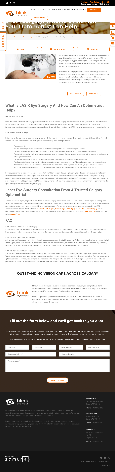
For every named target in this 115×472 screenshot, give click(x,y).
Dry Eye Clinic (57, 10)
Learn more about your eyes (23, 37)
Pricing (82, 10)
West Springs (95, 2)
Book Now (94, 10)
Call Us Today (75, 94)
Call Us (22, 49)
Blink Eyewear (91, 461)
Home (9, 37)
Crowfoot (84, 2)
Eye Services (45, 10)
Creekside (106, 2)
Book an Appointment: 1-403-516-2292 (95, 4)
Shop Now (93, 49)
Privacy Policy (105, 465)
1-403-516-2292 (97, 415)
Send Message (57, 380)
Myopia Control (71, 10)
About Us (35, 10)
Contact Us (93, 94)
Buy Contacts (39, 18)
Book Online (58, 49)
